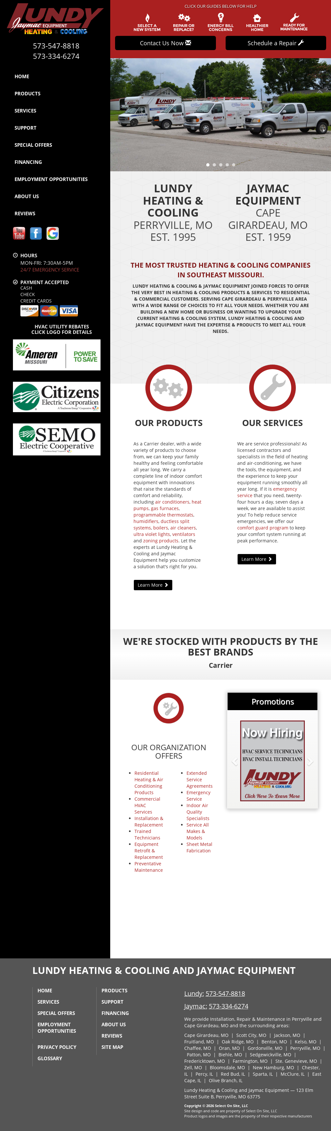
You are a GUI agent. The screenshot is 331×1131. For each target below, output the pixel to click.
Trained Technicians (147, 834)
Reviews (25, 213)
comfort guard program (262, 528)
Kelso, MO (305, 1042)
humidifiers (145, 521)
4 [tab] (229, 166)
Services (25, 110)
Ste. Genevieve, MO (296, 1061)
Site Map (112, 1047)
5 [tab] (235, 166)
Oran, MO (229, 1048)
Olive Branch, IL (225, 1080)
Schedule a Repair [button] (276, 43)
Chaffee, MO (197, 1048)
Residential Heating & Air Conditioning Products (148, 782)
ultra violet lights (151, 534)
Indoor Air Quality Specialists (198, 811)
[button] (245, 760)
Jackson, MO (287, 1035)
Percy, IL (204, 1074)
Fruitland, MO (199, 1042)
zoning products (160, 541)
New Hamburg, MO (273, 1067)
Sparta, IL (263, 1074)
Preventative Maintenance (148, 866)
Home (22, 76)
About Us (27, 196)
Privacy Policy (56, 1047)
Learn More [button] (153, 585)
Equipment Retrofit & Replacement (148, 850)
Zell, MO (193, 1067)
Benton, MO (274, 1042)
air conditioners (172, 502)
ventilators (183, 534)
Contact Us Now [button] (165, 43)
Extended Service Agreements (200, 779)
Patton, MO (199, 1054)
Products (27, 93)
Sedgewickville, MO (270, 1054)
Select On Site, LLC (231, 1105)
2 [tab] (216, 166)
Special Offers (33, 145)
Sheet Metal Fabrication (199, 847)
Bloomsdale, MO (227, 1067)
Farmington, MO (250, 1061)
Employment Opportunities (51, 179)
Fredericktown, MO (204, 1061)
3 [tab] (222, 166)
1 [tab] (209, 166)
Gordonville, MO (265, 1048)
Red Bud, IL (233, 1074)
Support (26, 127)
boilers (160, 528)
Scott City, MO (251, 1035)
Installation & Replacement (148, 821)
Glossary (49, 1058)
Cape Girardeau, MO (206, 1035)
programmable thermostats (163, 515)
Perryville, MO (305, 1048)
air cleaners (183, 528)
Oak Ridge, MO (238, 1042)
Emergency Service (198, 795)
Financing (28, 162)
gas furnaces (165, 508)
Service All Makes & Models (198, 831)
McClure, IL (292, 1074)
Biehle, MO (230, 1054)
